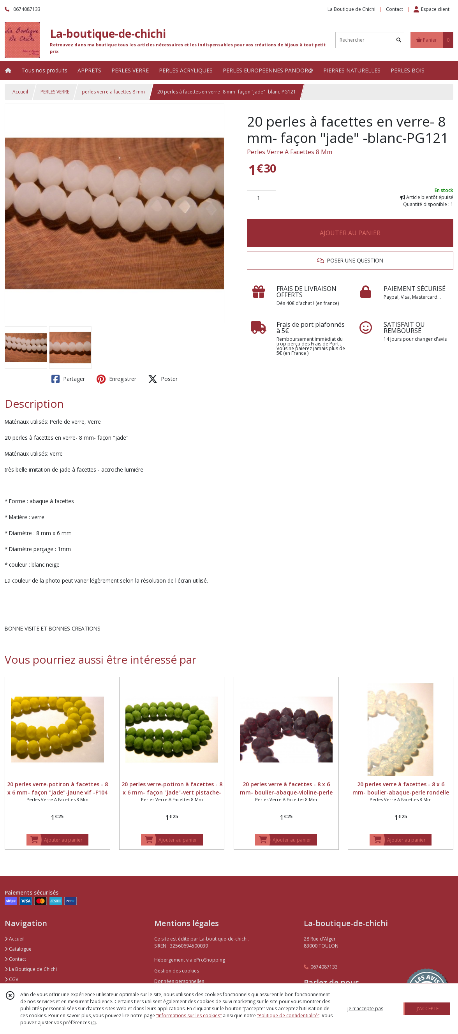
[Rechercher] (399, 40)
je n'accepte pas (365, 1008)
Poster (163, 379)
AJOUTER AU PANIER (350, 233)
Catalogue (18, 949)
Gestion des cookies (176, 970)
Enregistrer (116, 379)
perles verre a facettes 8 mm (113, 91)
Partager (68, 379)
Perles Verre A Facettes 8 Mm (289, 152)
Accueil (20, 91)
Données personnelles (179, 981)
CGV (11, 979)
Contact (394, 9)
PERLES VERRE (55, 91)
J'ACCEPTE (428, 1008)
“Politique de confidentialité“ (288, 1015)
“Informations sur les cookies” (189, 1015)
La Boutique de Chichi (31, 969)
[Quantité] (261, 198)
